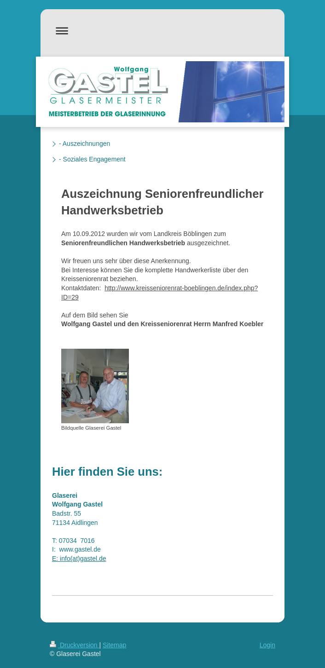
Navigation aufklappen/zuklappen (162, 30)
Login (267, 645)
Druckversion (74, 645)
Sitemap (114, 645)
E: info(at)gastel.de (79, 558)
